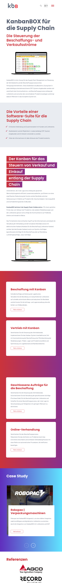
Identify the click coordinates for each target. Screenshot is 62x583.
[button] (33, 545)
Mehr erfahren (17, 309)
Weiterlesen (17, 531)
